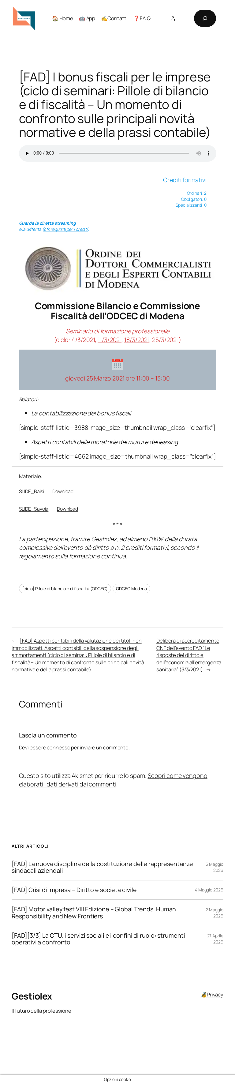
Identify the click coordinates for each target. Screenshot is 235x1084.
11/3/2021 (109, 340)
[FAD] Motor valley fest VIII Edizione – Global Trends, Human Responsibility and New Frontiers (94, 912)
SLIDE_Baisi (31, 491)
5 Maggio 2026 (214, 867)
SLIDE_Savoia (34, 508)
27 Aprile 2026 (215, 939)
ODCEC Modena (131, 588)
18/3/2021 (136, 340)
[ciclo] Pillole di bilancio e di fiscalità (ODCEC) (65, 588)
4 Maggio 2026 (209, 890)
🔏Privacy (211, 994)
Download (62, 491)
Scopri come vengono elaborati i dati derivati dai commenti (113, 779)
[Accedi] (172, 18)
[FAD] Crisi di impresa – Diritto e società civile (74, 890)
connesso (58, 747)
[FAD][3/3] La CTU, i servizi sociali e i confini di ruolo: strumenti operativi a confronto (98, 939)
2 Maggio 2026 (214, 913)
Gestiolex (104, 539)
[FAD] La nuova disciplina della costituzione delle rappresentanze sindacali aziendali (102, 867)
